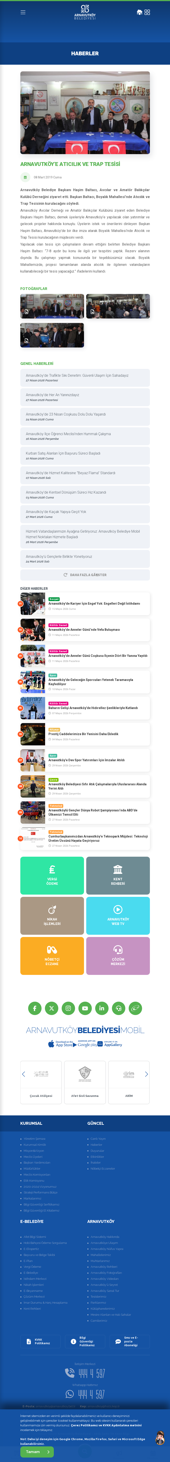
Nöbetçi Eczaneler (103, 1168)
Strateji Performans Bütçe (40, 1192)
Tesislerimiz (98, 1296)
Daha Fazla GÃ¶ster (85, 575)
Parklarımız (98, 1302)
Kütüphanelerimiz (103, 1308)
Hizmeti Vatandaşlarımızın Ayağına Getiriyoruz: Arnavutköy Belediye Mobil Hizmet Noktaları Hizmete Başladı (83, 537)
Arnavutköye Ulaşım (104, 1243)
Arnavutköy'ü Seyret (104, 1284)
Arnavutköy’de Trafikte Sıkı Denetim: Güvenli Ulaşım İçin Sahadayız (83, 378)
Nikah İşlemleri (34, 1284)
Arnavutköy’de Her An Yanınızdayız (83, 397)
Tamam (37, 1452)
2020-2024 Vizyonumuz (40, 1186)
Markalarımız (32, 1198)
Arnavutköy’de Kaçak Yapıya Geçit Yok (83, 514)
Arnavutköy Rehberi (104, 1266)
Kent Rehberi (32, 1308)
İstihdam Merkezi (35, 1278)
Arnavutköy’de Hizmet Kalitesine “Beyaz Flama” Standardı (83, 475)
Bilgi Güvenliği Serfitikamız (41, 1204)
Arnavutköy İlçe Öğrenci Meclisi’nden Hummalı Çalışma (83, 436)
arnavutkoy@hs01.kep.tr (100, 1406)
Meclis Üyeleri (33, 1156)
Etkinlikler (97, 1156)
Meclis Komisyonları (37, 1174)
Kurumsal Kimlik (35, 1144)
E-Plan (28, 1261)
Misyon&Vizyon (34, 1150)
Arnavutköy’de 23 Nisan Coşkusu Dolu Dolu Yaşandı (83, 417)
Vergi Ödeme (32, 1266)
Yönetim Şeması (34, 1138)
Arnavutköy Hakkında (105, 1237)
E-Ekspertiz (31, 1249)
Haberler (96, 1144)
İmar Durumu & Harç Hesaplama (45, 1302)
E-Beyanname (33, 1290)
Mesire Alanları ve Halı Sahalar (111, 1314)
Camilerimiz (99, 1320)
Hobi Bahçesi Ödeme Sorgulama (45, 1243)
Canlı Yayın (98, 1138)
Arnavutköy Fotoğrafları (106, 1272)
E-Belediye (31, 1272)
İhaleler (96, 1162)
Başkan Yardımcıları (37, 1162)
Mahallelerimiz (101, 1255)
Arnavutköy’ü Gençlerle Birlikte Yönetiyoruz (83, 559)
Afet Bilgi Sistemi (35, 1237)
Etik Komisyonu (34, 1180)
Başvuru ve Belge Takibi (39, 1255)
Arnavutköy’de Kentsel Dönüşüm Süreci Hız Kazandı (83, 495)
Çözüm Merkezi (34, 1296)
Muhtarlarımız (100, 1261)
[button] (24, 1074)
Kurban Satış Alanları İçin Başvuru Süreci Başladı (83, 456)
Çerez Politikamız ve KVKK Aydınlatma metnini (106, 1425)
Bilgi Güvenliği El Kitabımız (41, 1210)
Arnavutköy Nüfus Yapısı (107, 1249)
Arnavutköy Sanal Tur (105, 1290)
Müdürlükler (32, 1168)
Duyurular (97, 1150)
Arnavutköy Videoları (105, 1278)
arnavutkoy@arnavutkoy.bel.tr (49, 1406)
